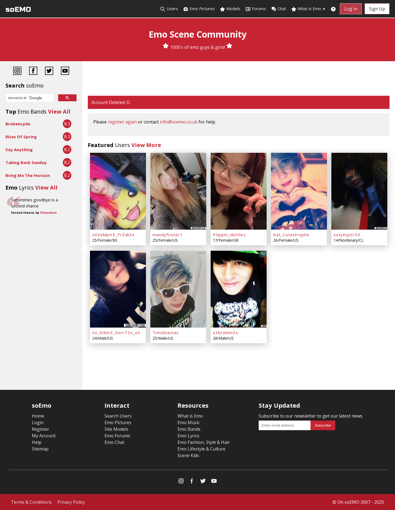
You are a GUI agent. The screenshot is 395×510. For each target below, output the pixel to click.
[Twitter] (49, 71)
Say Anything (19, 149)
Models (230, 9)
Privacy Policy (71, 502)
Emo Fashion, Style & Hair (203, 442)
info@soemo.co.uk (179, 122)
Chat (278, 9)
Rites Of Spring (21, 136)
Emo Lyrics (188, 436)
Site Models (116, 429)
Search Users (118, 416)
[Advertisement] (239, 79)
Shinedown (48, 213)
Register (40, 429)
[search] (29, 98)
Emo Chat (114, 442)
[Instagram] (17, 71)
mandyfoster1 (168, 234)
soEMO (18, 9)
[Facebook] (33, 71)
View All (59, 111)
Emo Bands (189, 429)
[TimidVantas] (178, 289)
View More (146, 145)
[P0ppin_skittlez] (239, 191)
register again (122, 122)
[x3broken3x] (239, 289)
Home (38, 416)
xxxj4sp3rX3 (347, 234)
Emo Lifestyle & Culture (201, 449)
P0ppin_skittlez (229, 234)
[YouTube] (65, 71)
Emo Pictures (199, 9)
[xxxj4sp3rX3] (359, 191)
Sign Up (377, 9)
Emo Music (188, 422)
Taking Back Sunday (26, 162)
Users (169, 9)
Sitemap (40, 449)
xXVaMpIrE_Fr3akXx (113, 234)
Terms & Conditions (31, 502)
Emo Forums (117, 436)
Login (38, 422)
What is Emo (308, 9)
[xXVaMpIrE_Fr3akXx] (118, 191)
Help (36, 442)
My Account (44, 436)
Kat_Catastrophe (291, 234)
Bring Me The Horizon (27, 175)
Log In (350, 9)
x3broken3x (225, 332)
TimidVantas (166, 332)
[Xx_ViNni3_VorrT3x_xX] (118, 289)
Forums (255, 9)
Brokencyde (17, 123)
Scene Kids (188, 455)
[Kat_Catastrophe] (299, 191)
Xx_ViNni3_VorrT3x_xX (116, 332)
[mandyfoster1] (178, 191)
